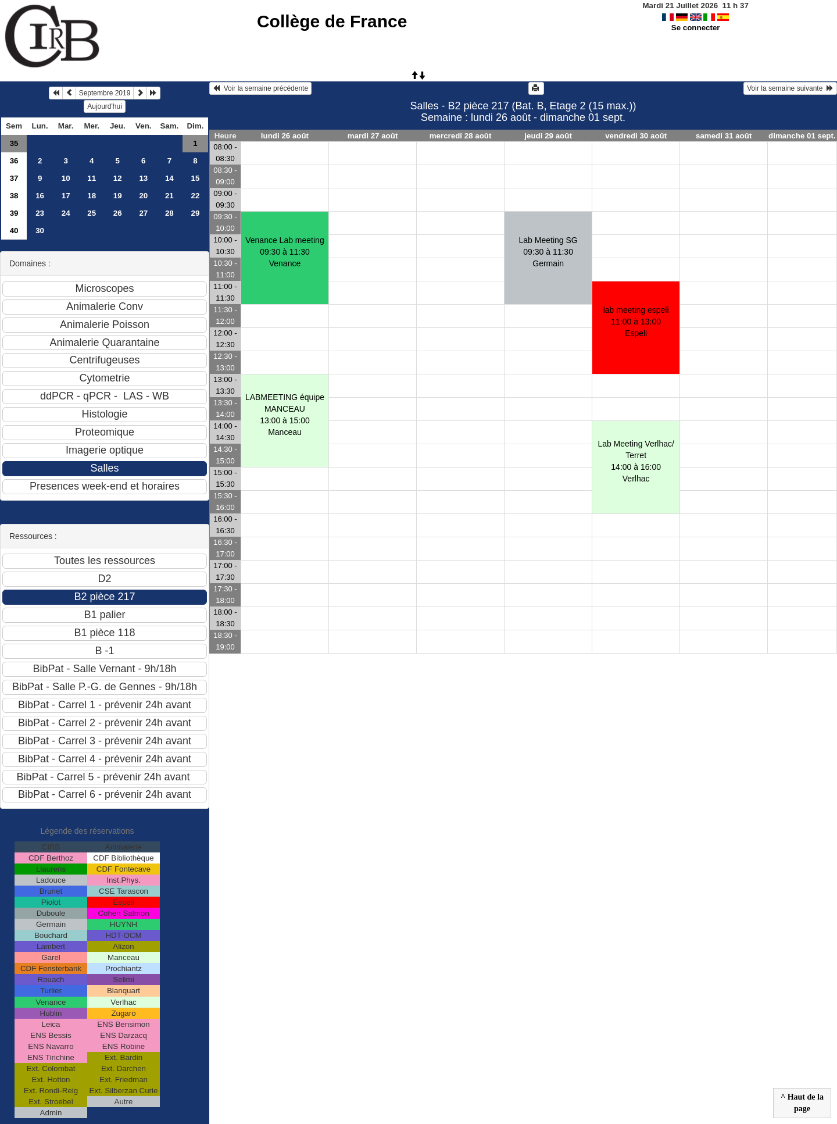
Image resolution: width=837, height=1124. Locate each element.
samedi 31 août (724, 135)
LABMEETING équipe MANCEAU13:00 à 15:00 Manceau (284, 414)
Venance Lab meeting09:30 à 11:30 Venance (284, 251)
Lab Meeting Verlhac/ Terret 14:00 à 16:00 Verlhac (636, 461)
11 (91, 178)
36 (14, 160)
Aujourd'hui (104, 106)
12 (117, 178)
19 (117, 195)
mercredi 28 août (461, 135)
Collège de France (332, 21)
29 (195, 213)
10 (66, 178)
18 (91, 195)
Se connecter (695, 27)
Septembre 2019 (105, 93)
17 (66, 195)
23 (39, 213)
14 (169, 178)
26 (117, 213)
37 (14, 178)
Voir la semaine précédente (260, 88)
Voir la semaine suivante (790, 88)
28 (169, 213)
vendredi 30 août (636, 135)
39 (14, 213)
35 (14, 143)
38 (14, 195)
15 (195, 178)
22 (195, 195)
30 (39, 230)
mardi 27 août (373, 135)
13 (143, 178)
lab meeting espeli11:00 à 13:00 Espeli (636, 321)
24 (66, 213)
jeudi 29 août (547, 135)
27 (143, 213)
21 (169, 195)
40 (14, 230)
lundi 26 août (285, 135)
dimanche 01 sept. (802, 135)
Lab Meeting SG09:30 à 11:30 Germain (548, 251)
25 (91, 213)
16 (39, 195)
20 (143, 195)
